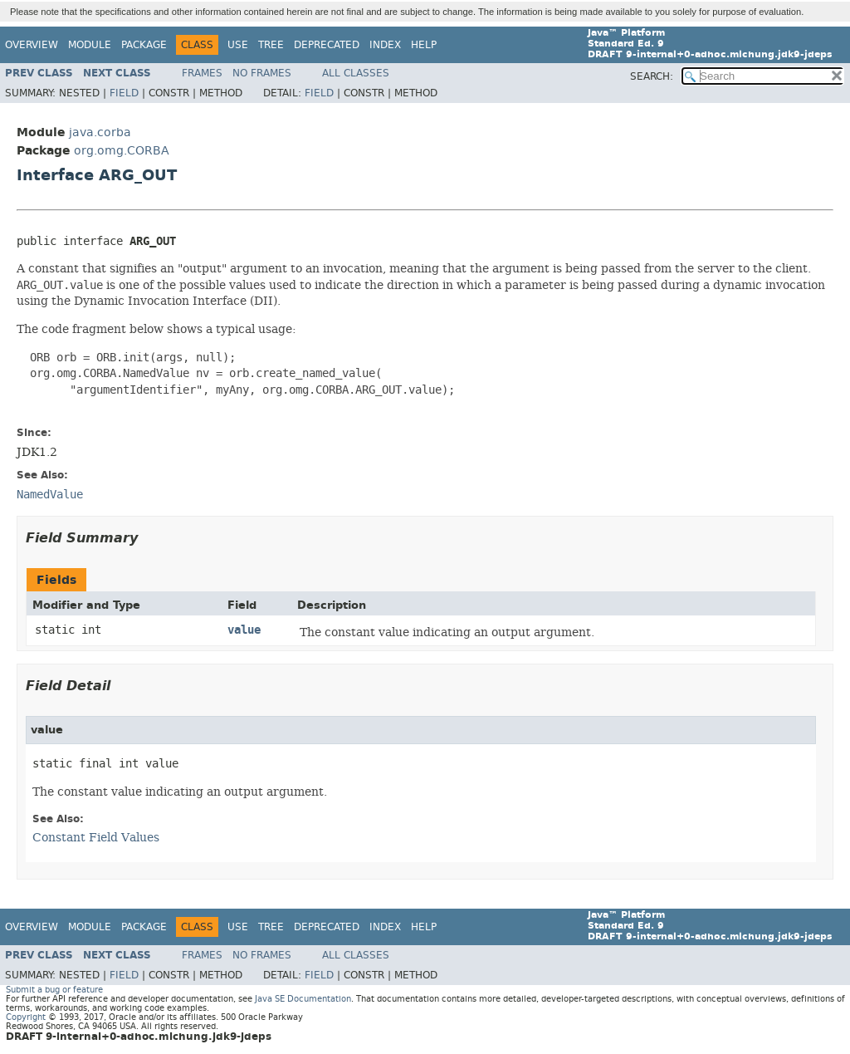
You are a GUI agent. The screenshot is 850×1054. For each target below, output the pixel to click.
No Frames (261, 73)
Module (89, 45)
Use (237, 45)
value (244, 630)
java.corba (100, 132)
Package (144, 45)
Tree (271, 45)
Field (124, 93)
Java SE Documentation (303, 998)
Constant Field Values (95, 837)
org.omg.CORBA (121, 151)
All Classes (355, 73)
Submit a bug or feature (54, 989)
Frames (202, 73)
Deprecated (326, 45)
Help (424, 45)
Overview (31, 45)
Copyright (26, 1017)
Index (385, 45)
